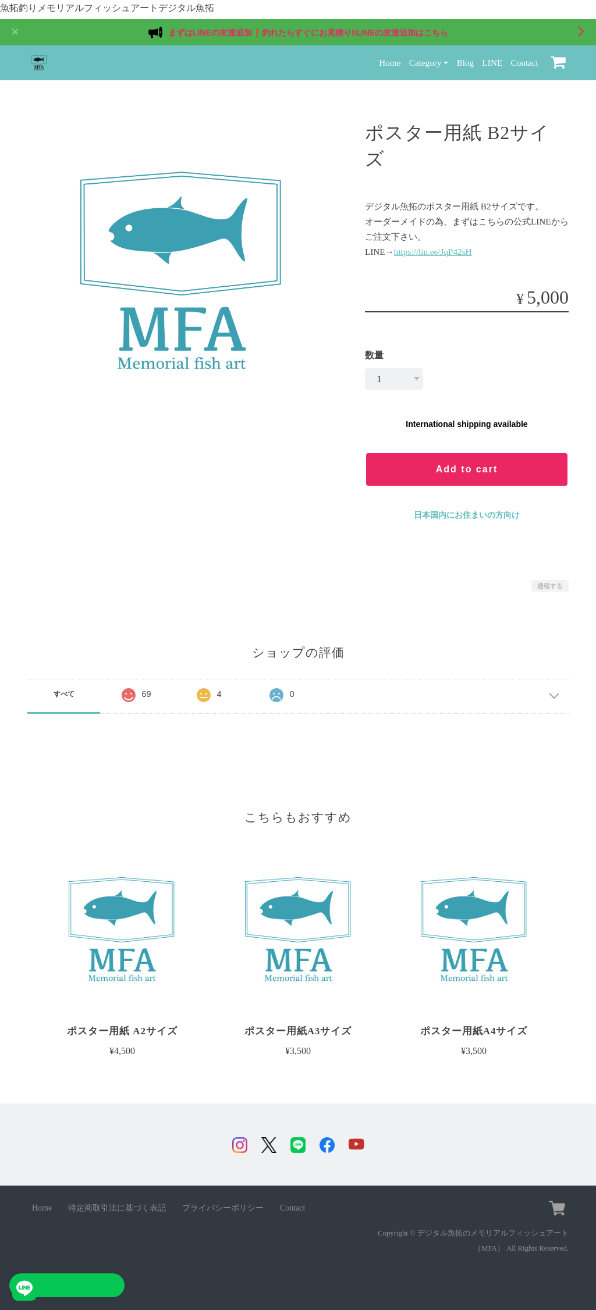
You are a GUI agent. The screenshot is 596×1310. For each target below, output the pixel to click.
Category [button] (425, 59)
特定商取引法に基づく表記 (117, 1206)
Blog (465, 59)
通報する (550, 582)
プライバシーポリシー (223, 1206)
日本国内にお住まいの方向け (467, 511)
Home (389, 59)
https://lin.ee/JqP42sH (433, 247)
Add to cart (467, 466)
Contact (524, 59)
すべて (64, 690)
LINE (493, 59)
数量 (374, 352)
